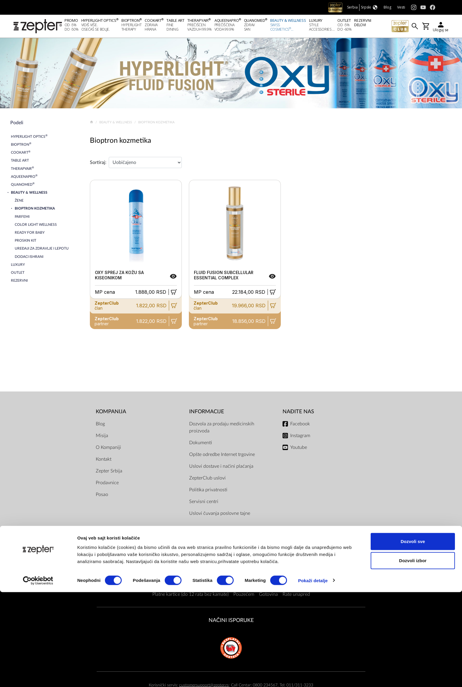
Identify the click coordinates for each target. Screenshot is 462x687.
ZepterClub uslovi (207, 479)
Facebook (300, 425)
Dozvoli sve (413, 636)
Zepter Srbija (109, 472)
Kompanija (111, 413)
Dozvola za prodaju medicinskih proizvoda (221, 429)
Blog (100, 425)
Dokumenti (200, 444)
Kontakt (103, 460)
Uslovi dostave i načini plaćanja (221, 467)
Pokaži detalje (313, 675)
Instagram (300, 437)
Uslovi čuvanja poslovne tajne (219, 514)
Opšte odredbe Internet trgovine (222, 456)
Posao (102, 496)
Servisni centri (203, 503)
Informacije (206, 413)
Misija (102, 437)
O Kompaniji (108, 449)
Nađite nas (298, 413)
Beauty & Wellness (116, 123)
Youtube (298, 449)
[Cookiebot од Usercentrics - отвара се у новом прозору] (38, 675)
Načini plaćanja (231, 554)
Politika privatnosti (208, 491)
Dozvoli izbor (412, 655)
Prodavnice (107, 484)
